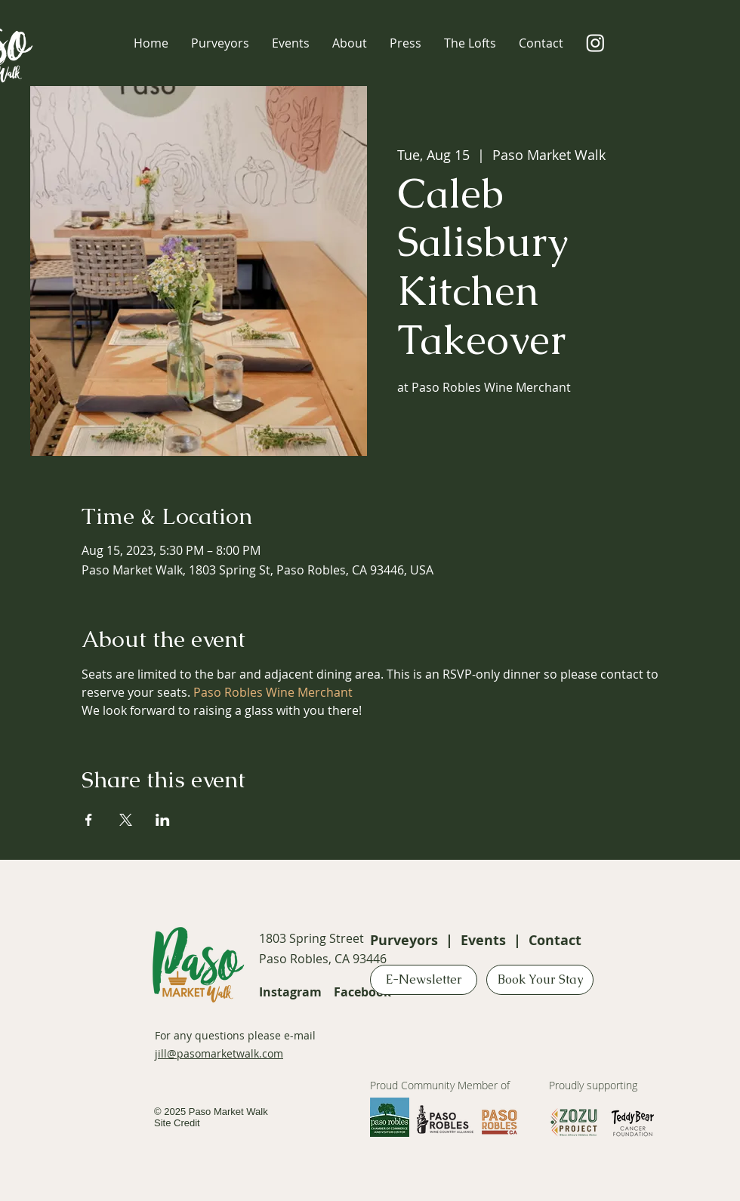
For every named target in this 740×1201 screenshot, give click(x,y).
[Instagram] (595, 42)
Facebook (362, 992)
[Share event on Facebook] (89, 820)
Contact (555, 940)
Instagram (290, 992)
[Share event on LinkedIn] (163, 820)
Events (483, 940)
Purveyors (404, 940)
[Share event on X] (126, 820)
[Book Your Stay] (540, 980)
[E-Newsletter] (423, 980)
